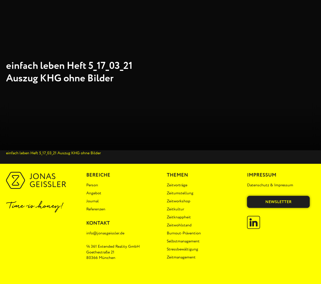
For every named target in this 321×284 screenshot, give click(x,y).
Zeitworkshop (178, 201)
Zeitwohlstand (179, 225)
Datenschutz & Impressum (270, 185)
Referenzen (95, 209)
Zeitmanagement (181, 257)
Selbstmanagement (183, 241)
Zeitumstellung (180, 193)
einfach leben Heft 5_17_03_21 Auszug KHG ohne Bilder (53, 153)
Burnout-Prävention (184, 233)
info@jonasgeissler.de (105, 233)
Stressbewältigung (182, 249)
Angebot (93, 193)
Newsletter (278, 201)
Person (92, 185)
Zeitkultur (175, 209)
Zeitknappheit (179, 217)
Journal (92, 201)
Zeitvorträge (177, 185)
